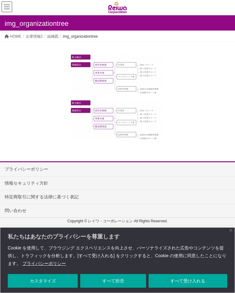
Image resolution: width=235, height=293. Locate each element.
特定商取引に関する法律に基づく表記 (42, 196)
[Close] (230, 230)
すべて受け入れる (187, 280)
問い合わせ (15, 210)
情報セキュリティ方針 (26, 183)
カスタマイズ (43, 280)
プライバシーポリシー (44, 263)
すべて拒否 (113, 280)
